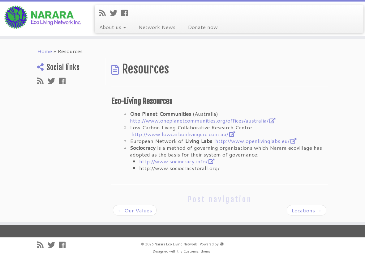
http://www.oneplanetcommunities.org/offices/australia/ (199, 120)
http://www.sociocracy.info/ (173, 161)
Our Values (135, 210)
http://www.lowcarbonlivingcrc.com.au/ (179, 134)
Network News (156, 27)
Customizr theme (197, 251)
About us (112, 27)
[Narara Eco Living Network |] (42, 17)
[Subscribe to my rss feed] (104, 13)
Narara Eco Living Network (176, 244)
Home (44, 51)
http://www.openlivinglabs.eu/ (252, 140)
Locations (306, 210)
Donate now (203, 27)
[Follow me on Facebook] (126, 13)
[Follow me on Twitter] (115, 13)
